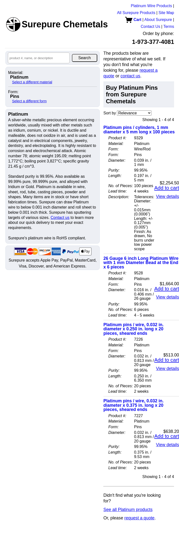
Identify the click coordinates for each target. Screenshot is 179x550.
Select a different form (29, 101)
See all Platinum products (128, 509)
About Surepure (158, 20)
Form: (13, 92)
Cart (133, 20)
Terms (168, 26)
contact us (130, 75)
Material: (15, 73)
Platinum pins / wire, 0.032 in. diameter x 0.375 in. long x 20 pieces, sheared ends (133, 405)
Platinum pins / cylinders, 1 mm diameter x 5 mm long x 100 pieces (139, 129)
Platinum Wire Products (151, 6)
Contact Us (150, 26)
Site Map (166, 13)
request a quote (139, 517)
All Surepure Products (136, 13)
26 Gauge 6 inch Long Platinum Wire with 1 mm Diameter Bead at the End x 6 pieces (141, 262)
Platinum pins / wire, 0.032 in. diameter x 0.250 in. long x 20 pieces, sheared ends (133, 329)
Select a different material (32, 82)
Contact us (60, 217)
